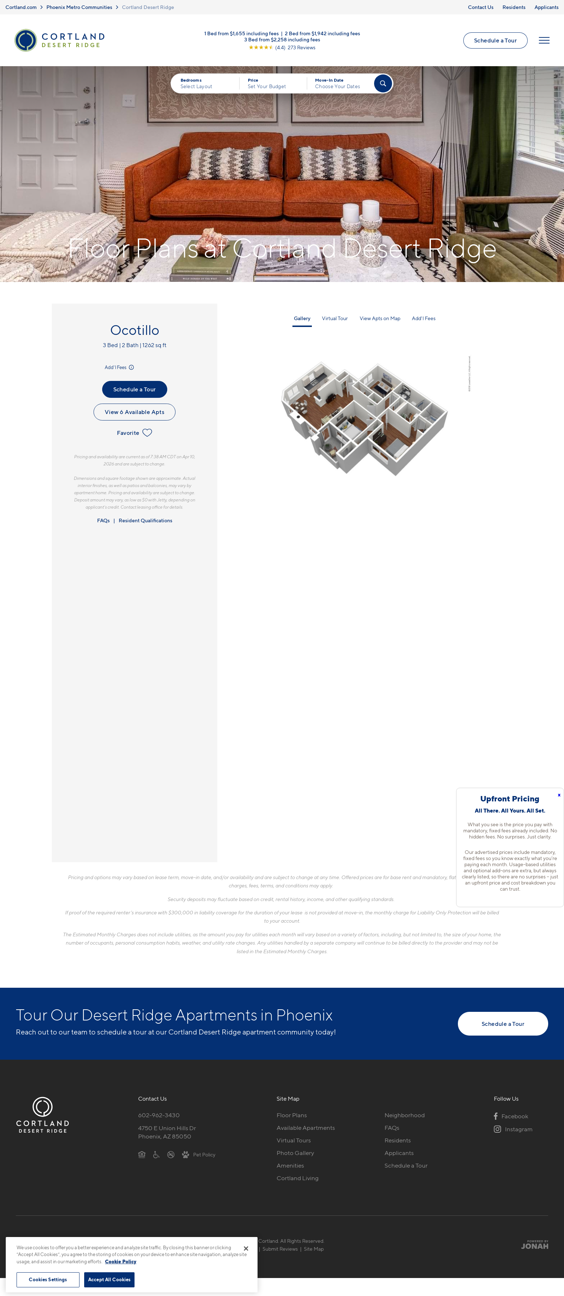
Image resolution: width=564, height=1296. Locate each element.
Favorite (134, 433)
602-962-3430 (159, 1115)
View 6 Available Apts (134, 411)
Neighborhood (405, 1115)
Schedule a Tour (495, 40)
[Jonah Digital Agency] (531, 1244)
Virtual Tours (294, 1140)
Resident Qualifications (145, 520)
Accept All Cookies (109, 1279)
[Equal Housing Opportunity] (142, 1154)
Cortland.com (21, 7)
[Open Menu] (544, 40)
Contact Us (481, 7)
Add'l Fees (120, 367)
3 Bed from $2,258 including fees (282, 39)
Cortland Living (298, 1178)
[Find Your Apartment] (383, 83)
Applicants (547, 7)
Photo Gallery (295, 1152)
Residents (514, 7)
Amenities (290, 1165)
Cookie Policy (120, 1261)
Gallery (302, 318)
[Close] (246, 1248)
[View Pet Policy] (198, 1154)
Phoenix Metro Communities (79, 7)
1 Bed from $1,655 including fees (241, 33)
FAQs (103, 520)
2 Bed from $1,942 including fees (322, 33)
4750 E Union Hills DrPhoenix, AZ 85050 (167, 1132)
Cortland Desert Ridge (148, 7)
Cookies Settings (48, 1279)
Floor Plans (292, 1115)
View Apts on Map (380, 318)
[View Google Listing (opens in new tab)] (282, 47)
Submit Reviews (280, 1249)
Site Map (314, 1249)
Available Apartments (306, 1127)
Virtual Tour (335, 318)
